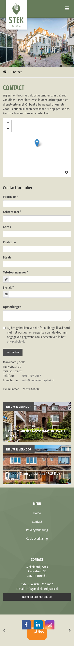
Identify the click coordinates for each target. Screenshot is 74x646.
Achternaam (11, 212)
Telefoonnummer (14, 272)
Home (37, 513)
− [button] (8, 129)
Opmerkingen (12, 307)
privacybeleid (15, 341)
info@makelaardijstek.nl (38, 380)
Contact (37, 522)
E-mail (7, 287)
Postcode (9, 242)
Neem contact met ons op (37, 597)
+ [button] (8, 123)
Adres (7, 227)
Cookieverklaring (37, 538)
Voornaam (9, 197)
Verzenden (13, 352)
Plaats (7, 257)
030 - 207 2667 (31, 376)
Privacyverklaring (37, 530)
